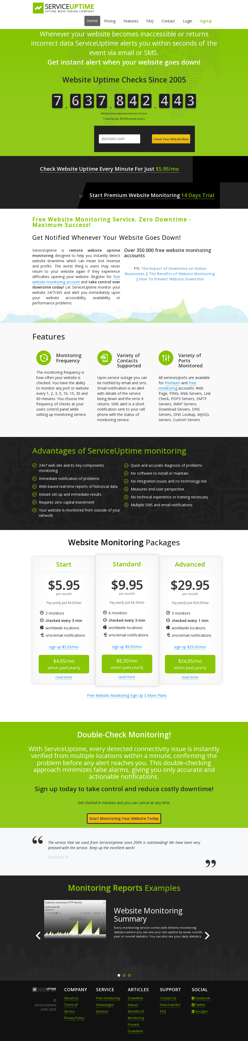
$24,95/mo (190, 664)
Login (187, 20)
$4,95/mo (64, 664)
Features (130, 20)
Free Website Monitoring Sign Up (115, 695)
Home (92, 20)
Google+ (200, 1011)
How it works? (170, 1005)
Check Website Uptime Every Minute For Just (109, 169)
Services (102, 1011)
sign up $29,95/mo (190, 646)
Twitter (198, 1005)
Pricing (109, 20)
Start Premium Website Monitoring (152, 195)
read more (63, 677)
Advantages (105, 1005)
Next (209, 935)
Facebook (201, 998)
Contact (168, 20)
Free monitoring (108, 998)
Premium (172, 382)
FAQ (150, 20)
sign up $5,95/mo (64, 646)
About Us (71, 998)
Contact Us (168, 998)
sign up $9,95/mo (127, 646)
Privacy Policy (74, 1018)
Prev (39, 935)
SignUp (206, 20)
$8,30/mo (127, 664)
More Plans (157, 695)
